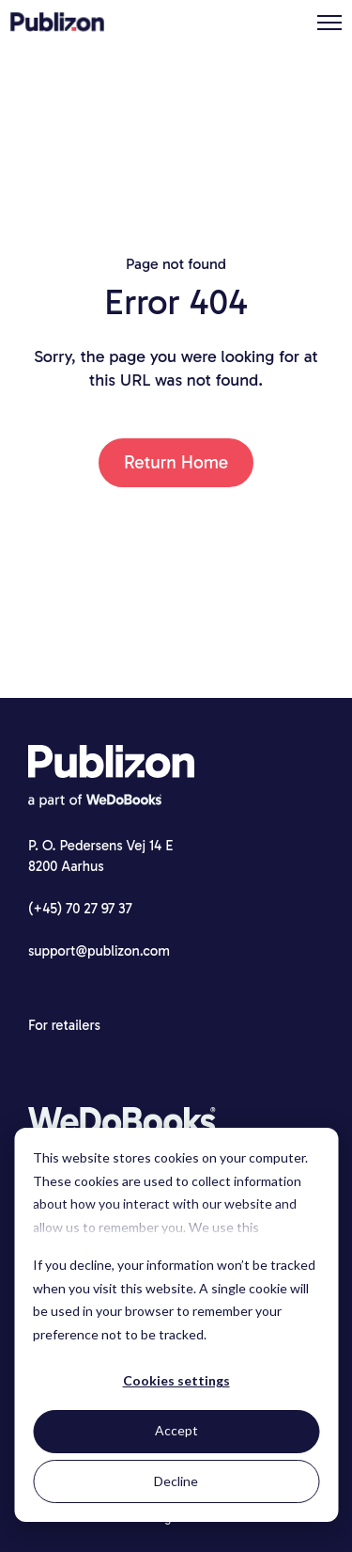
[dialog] (176, 1325)
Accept (176, 1430)
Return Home (176, 462)
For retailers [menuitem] (64, 1025)
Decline (176, 1481)
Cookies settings (176, 1380)
